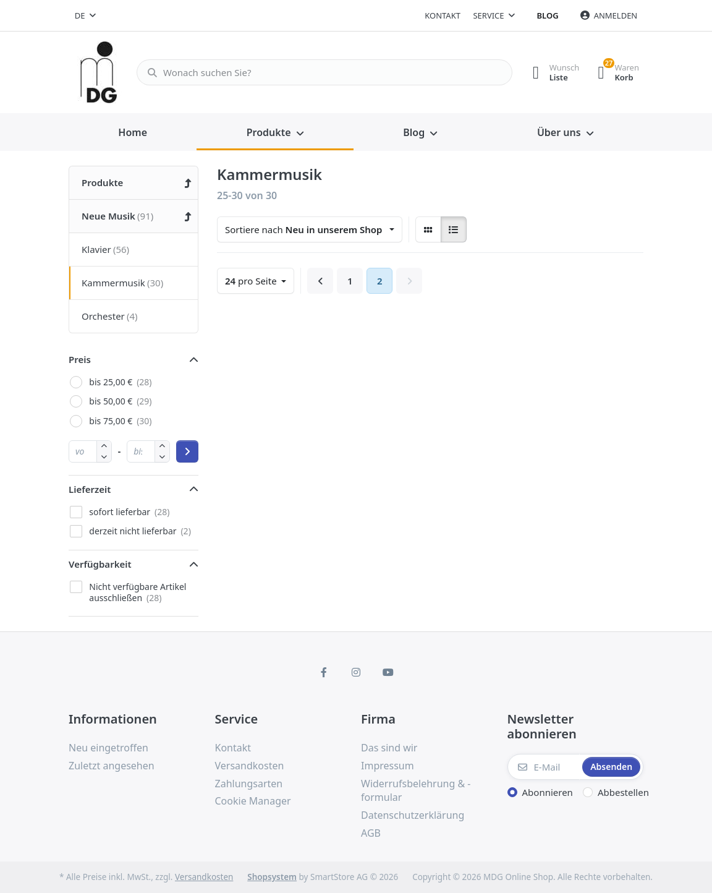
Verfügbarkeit (100, 564)
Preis (80, 359)
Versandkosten (204, 876)
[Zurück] (320, 281)
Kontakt (442, 15)
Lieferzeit (90, 489)
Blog (548, 15)
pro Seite (252, 281)
